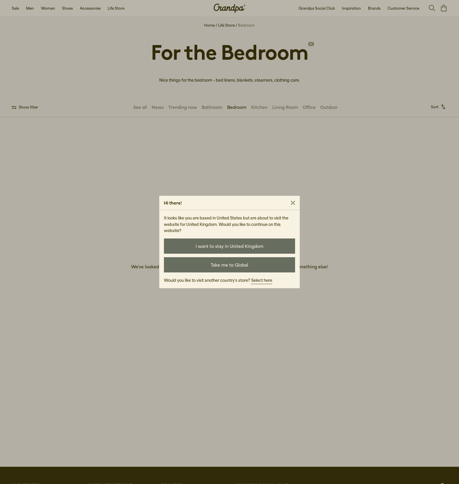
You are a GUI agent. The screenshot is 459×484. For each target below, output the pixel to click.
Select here (261, 280)
